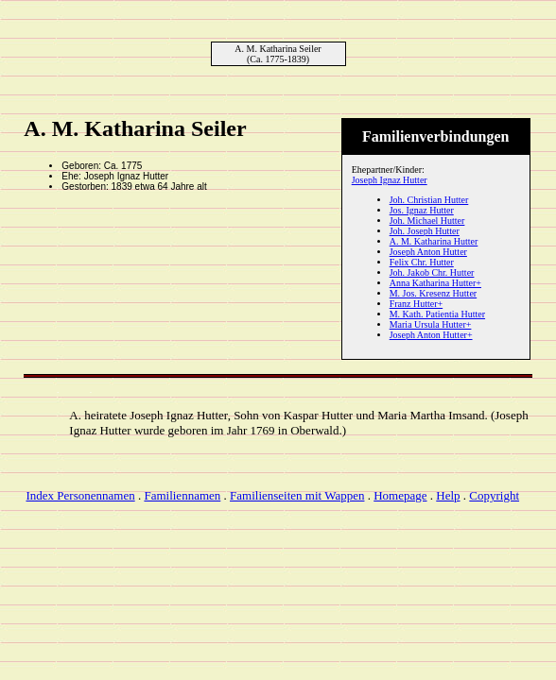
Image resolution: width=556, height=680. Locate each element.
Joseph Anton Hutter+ (431, 335)
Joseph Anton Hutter (428, 251)
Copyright (494, 495)
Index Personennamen (80, 495)
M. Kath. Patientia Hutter (437, 314)
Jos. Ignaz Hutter (422, 210)
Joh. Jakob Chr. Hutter (432, 272)
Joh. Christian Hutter (429, 200)
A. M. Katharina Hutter (434, 241)
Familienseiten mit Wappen (297, 495)
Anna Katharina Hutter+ (435, 283)
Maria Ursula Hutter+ (431, 324)
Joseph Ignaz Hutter (389, 180)
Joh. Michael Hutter (427, 220)
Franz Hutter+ (416, 303)
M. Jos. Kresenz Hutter (433, 293)
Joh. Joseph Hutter (425, 231)
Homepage (400, 495)
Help (448, 495)
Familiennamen (182, 495)
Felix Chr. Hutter (422, 262)
